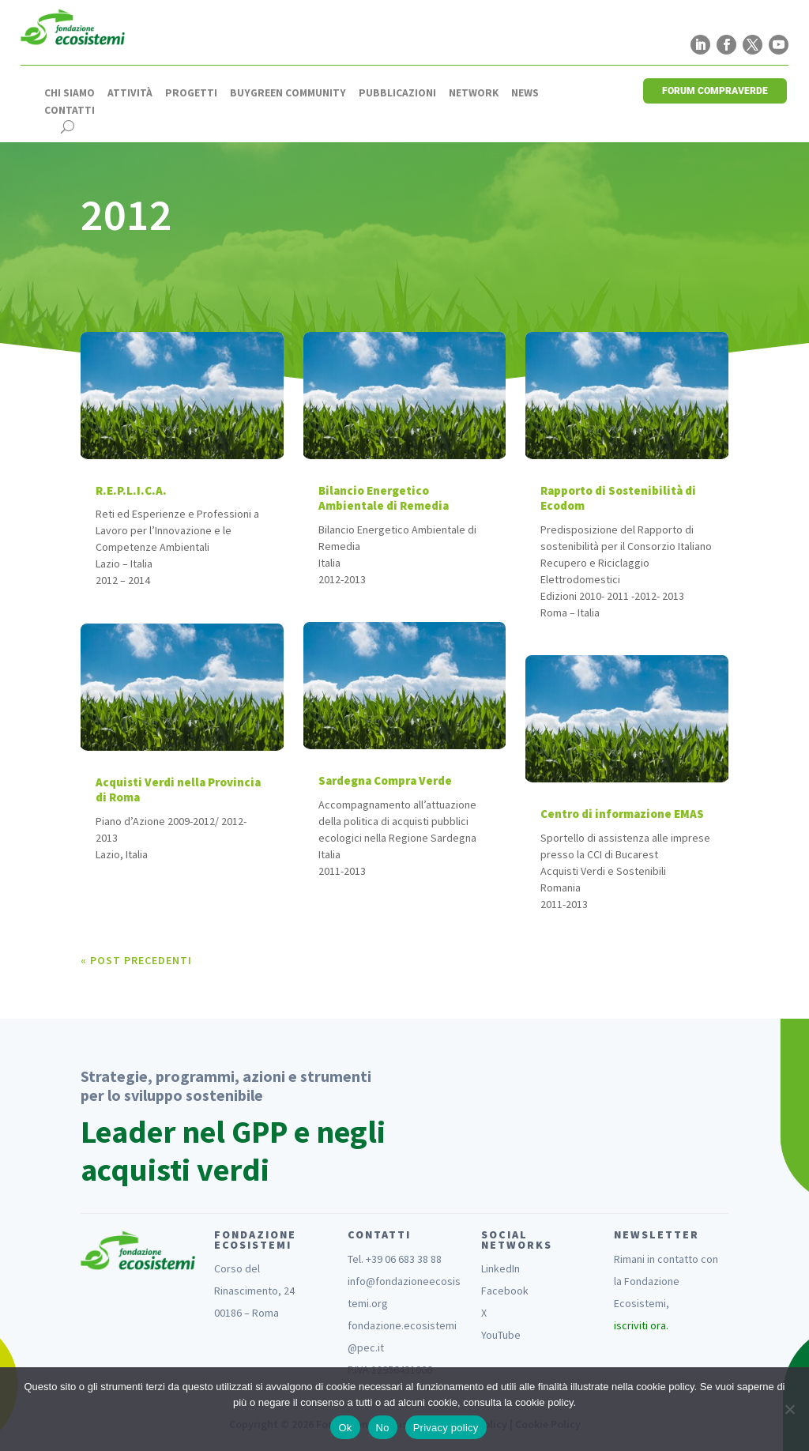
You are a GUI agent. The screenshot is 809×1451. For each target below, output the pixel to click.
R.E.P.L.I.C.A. (131, 490)
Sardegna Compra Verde (385, 780)
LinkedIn (500, 1268)
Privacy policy (446, 1428)
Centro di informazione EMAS (622, 813)
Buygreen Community (288, 93)
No (382, 1428)
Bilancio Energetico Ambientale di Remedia (383, 498)
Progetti (191, 93)
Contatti (69, 110)
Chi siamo (69, 93)
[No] (789, 1409)
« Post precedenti (136, 960)
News (525, 93)
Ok (345, 1428)
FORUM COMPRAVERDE (715, 90)
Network (474, 93)
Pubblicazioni (397, 93)
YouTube (501, 1335)
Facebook (505, 1290)
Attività (129, 93)
